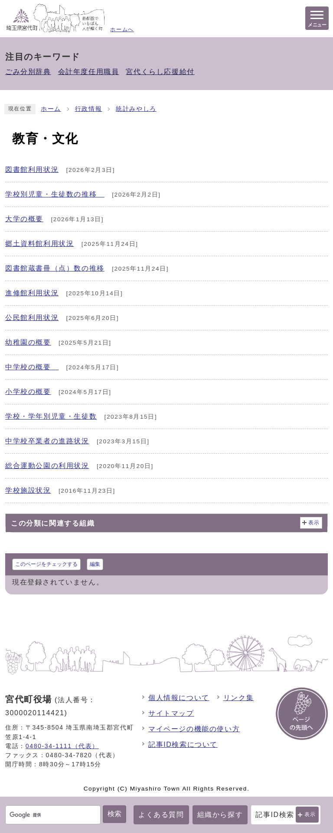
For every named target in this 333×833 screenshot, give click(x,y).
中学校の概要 (32, 367)
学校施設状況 (28, 490)
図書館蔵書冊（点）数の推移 (54, 268)
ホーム (51, 109)
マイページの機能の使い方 (194, 729)
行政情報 (88, 109)
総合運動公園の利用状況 (47, 465)
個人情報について (178, 697)
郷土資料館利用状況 (39, 243)
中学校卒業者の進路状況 (47, 441)
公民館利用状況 (32, 317)
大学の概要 (24, 219)
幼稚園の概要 (28, 342)
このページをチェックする (46, 564)
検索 (114, 813)
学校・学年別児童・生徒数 (51, 416)
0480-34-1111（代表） (62, 746)
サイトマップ (171, 713)
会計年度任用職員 (88, 71)
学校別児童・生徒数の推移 (54, 194)
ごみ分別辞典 (28, 71)
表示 (310, 814)
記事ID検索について (183, 744)
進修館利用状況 (32, 293)
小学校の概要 (28, 391)
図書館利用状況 (32, 169)
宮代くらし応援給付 (160, 71)
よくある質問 (161, 814)
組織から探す (220, 814)
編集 (95, 564)
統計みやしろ (136, 109)
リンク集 (238, 697)
